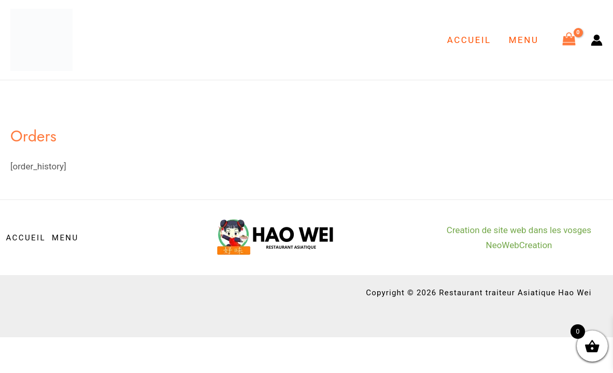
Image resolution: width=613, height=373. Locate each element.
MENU (524, 40)
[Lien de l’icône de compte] (597, 40)
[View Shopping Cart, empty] (569, 39)
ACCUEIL (469, 40)
